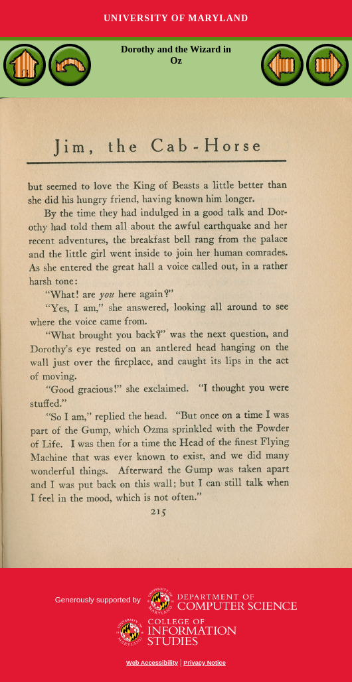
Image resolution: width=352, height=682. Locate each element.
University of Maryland (176, 18)
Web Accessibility (152, 662)
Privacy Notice (204, 662)
